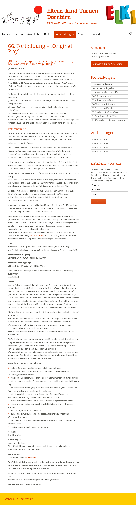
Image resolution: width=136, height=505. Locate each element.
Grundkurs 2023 (100, 147)
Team (81, 34)
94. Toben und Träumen (103, 104)
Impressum (26, 499)
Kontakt (95, 34)
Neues (6, 34)
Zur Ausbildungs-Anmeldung (107, 64)
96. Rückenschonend (102, 96)
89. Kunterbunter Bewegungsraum (109, 120)
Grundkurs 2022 (100, 151)
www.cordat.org (36, 235)
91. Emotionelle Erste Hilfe (104, 116)
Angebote (33, 34)
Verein (18, 34)
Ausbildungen (65, 34)
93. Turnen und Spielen (103, 108)
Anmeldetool (30, 457)
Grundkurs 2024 (100, 143)
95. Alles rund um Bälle (103, 100)
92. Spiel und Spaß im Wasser (106, 112)
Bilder (48, 34)
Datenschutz (10, 499)
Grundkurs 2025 (100, 139)
